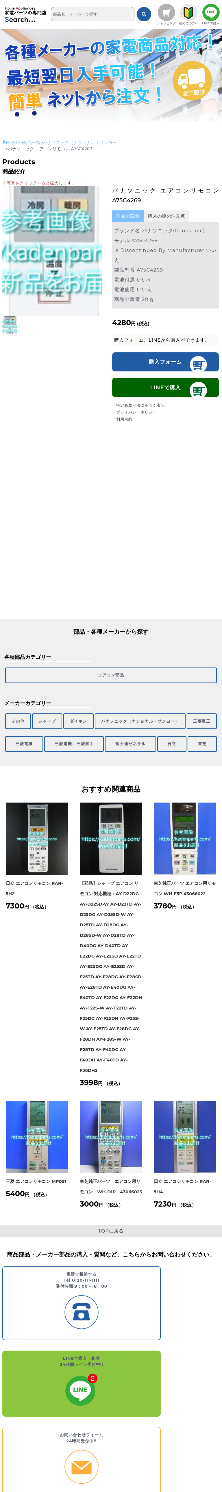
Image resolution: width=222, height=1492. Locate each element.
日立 (157, 733)
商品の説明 (127, 216)
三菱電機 (204, 715)
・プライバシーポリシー (134, 413)
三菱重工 (178, 715)
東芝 (197, 733)
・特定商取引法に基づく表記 (138, 406)
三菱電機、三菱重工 (39, 733)
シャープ (39, 715)
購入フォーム (165, 362)
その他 (15, 715)
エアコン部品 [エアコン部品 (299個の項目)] (111, 673)
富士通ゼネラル (106, 733)
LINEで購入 (165, 388)
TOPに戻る (111, 1219)
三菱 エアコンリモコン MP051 (36, 1169)
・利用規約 (122, 420)
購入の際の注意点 (166, 216)
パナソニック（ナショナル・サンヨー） (122, 715)
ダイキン (65, 715)
